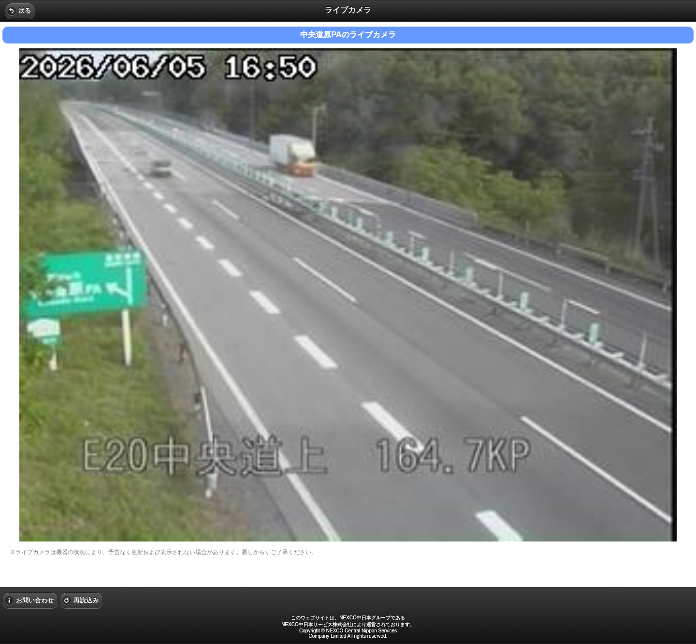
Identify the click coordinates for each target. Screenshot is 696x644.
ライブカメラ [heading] (348, 10)
